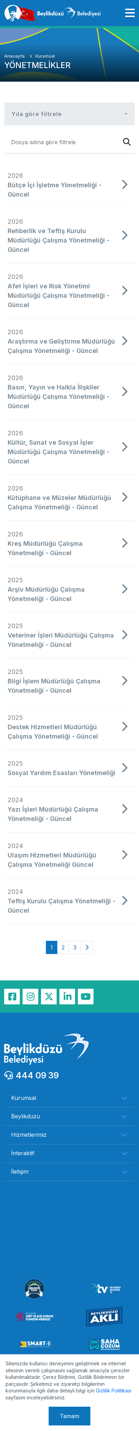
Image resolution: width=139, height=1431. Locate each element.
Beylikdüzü (25, 1116)
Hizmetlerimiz (29, 1134)
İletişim (19, 1171)
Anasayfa (15, 56)
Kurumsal (45, 56)
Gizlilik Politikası (113, 1390)
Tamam (69, 1416)
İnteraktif (22, 1153)
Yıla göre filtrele (36, 113)
